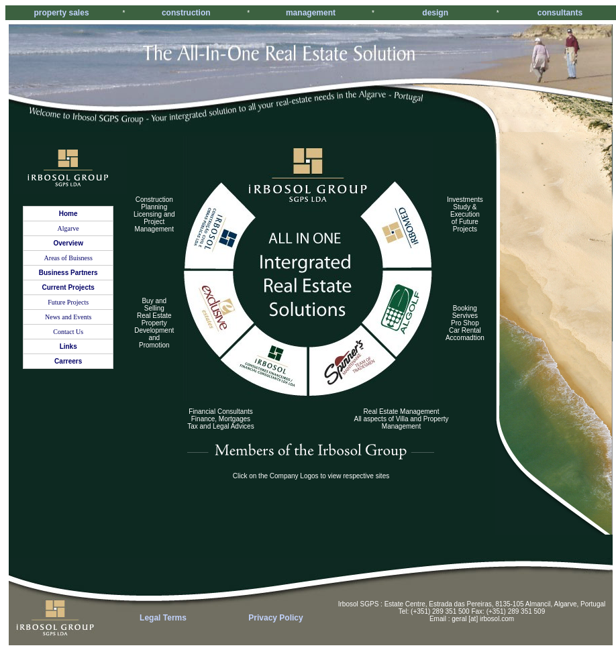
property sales (61, 12)
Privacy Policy (275, 617)
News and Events (68, 317)
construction (186, 12)
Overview (68, 243)
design (435, 12)
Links (68, 346)
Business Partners (68, 272)
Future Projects (68, 302)
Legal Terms (163, 617)
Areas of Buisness (68, 258)
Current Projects (68, 287)
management (311, 12)
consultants (559, 12)
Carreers (68, 361)
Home (68, 213)
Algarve (68, 228)
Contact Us (68, 331)
